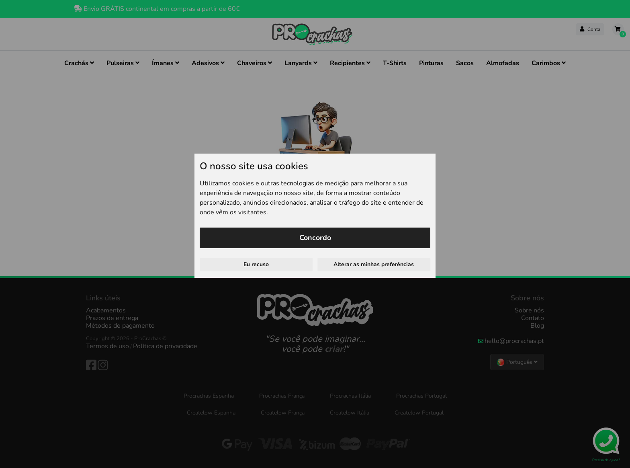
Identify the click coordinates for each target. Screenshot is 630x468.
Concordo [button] (315, 237)
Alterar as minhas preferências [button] (373, 264)
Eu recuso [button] (256, 264)
